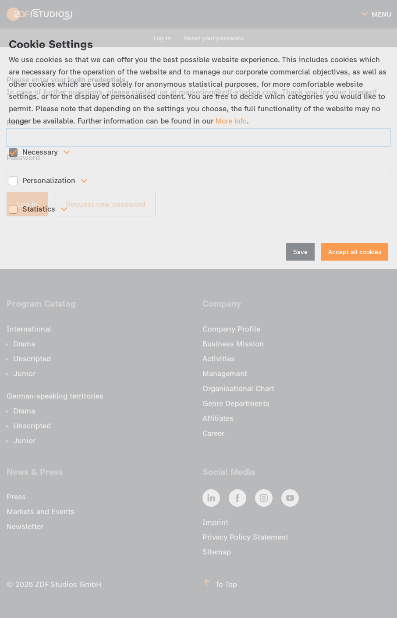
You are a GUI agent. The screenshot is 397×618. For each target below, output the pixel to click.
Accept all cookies (354, 252)
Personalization (48, 180)
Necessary (40, 152)
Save (300, 252)
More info (231, 121)
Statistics (38, 209)
